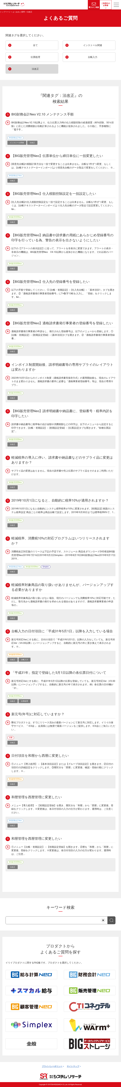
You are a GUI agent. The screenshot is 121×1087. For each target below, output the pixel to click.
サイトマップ (73, 1066)
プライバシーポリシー (52, 1066)
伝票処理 (24, 57)
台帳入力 (81, 57)
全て (23, 45)
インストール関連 (83, 45)
